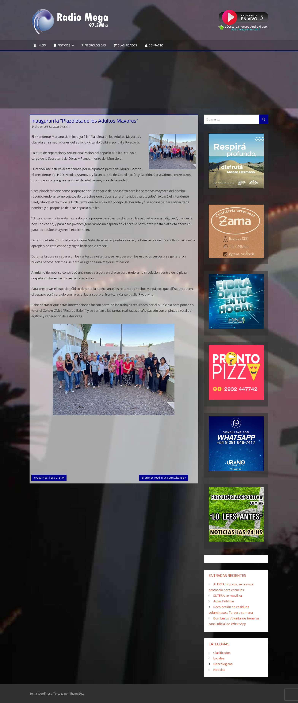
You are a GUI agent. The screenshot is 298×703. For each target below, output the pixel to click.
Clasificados (222, 652)
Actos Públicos (223, 601)
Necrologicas (222, 664)
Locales (218, 658)
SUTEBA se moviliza (227, 595)
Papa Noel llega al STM (49, 477)
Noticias (219, 669)
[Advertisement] (149, 80)
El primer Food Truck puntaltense (162, 477)
